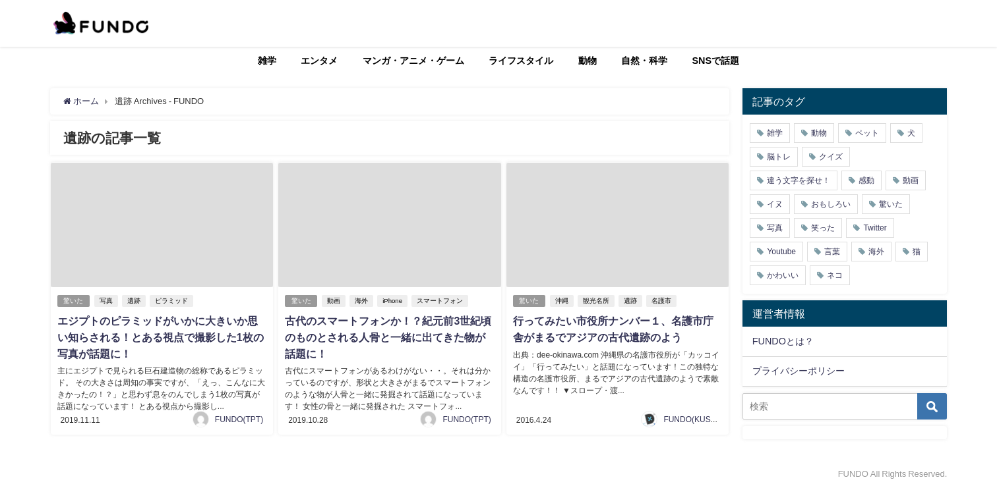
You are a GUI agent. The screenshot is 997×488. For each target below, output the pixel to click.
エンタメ (319, 60)
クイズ (831, 157)
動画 (334, 301)
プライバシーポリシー (798, 370)
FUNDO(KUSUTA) (695, 417)
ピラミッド (172, 301)
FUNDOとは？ (783, 341)
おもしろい (831, 204)
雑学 (267, 60)
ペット (867, 133)
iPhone (393, 301)
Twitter (874, 228)
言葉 (832, 252)
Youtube (781, 252)
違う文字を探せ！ (798, 180)
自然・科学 (644, 60)
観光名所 (597, 301)
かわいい (783, 275)
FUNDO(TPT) (239, 417)
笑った (823, 228)
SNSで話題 (716, 60)
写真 (106, 301)
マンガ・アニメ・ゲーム (413, 60)
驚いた (74, 301)
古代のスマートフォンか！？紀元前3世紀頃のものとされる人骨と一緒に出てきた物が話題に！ (388, 336)
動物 (587, 60)
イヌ (775, 204)
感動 (866, 180)
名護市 (662, 301)
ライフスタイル (521, 60)
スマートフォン (440, 301)
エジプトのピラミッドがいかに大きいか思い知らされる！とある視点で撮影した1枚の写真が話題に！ (160, 336)
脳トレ (779, 157)
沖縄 (562, 301)
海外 (362, 301)
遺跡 (134, 301)
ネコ (835, 275)
